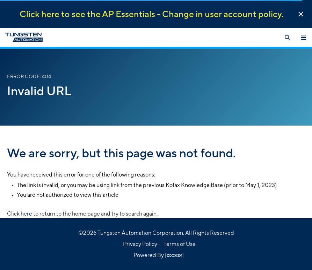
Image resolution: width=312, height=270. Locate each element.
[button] (301, 14)
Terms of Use (180, 244)
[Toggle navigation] (304, 37)
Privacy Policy (140, 244)
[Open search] (287, 37)
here (26, 213)
